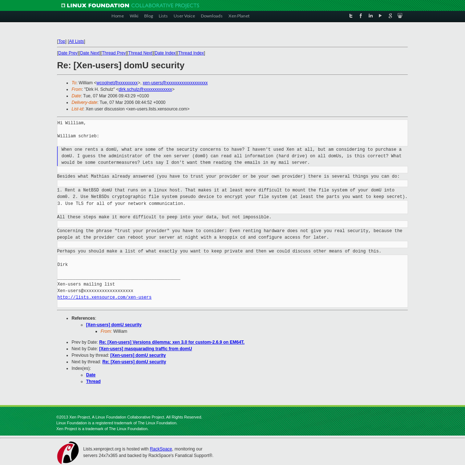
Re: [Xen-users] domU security (134, 361)
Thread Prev (114, 53)
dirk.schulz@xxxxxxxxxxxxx (145, 89)
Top (61, 41)
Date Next (89, 53)
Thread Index (191, 53)
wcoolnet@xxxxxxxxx (117, 82)
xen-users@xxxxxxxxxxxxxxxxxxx (175, 82)
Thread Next (140, 53)
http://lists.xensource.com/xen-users (104, 297)
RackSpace (161, 449)
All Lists (76, 41)
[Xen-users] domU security (114, 324)
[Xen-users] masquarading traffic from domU (145, 348)
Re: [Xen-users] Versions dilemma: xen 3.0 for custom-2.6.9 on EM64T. (171, 342)
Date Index (165, 53)
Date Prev (67, 53)
